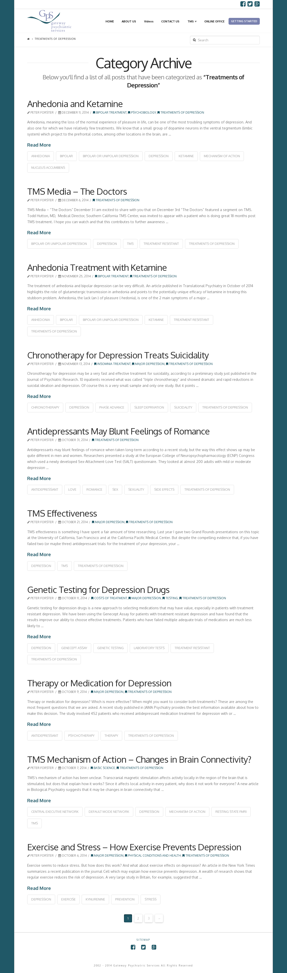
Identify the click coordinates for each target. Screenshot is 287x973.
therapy (111, 735)
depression (159, 156)
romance (94, 489)
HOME (110, 21)
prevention (125, 899)
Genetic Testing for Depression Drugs (98, 589)
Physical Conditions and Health (153, 855)
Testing (170, 598)
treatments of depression (212, 244)
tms (130, 244)
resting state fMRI (231, 812)
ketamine (186, 156)
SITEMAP (143, 939)
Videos (148, 21)
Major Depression (148, 364)
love (72, 489)
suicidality (183, 407)
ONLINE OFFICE (214, 21)
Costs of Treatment (109, 598)
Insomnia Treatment (112, 364)
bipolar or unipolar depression (111, 156)
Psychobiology (142, 112)
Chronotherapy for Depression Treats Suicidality (118, 354)
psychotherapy (81, 735)
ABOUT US (129, 21)
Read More (39, 145)
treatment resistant (161, 244)
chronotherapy (45, 407)
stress (150, 899)
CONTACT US (170, 21)
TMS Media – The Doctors (77, 191)
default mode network (109, 812)
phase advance (111, 407)
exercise (68, 899)
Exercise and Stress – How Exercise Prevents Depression (134, 846)
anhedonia (40, 156)
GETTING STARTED (244, 21)
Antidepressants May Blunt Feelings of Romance (118, 431)
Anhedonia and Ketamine (75, 103)
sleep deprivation (149, 407)
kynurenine (95, 899)
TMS (191, 16)
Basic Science (103, 768)
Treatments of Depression (180, 112)
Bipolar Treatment (109, 112)
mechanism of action (222, 156)
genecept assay (74, 648)
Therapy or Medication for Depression (99, 682)
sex (115, 489)
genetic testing (110, 648)
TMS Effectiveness (62, 513)
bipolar (66, 156)
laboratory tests (149, 648)
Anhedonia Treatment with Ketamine (97, 267)
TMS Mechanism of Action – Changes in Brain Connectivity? (139, 759)
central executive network (55, 812)
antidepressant (44, 489)
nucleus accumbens (48, 167)
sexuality (136, 489)
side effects (164, 489)
